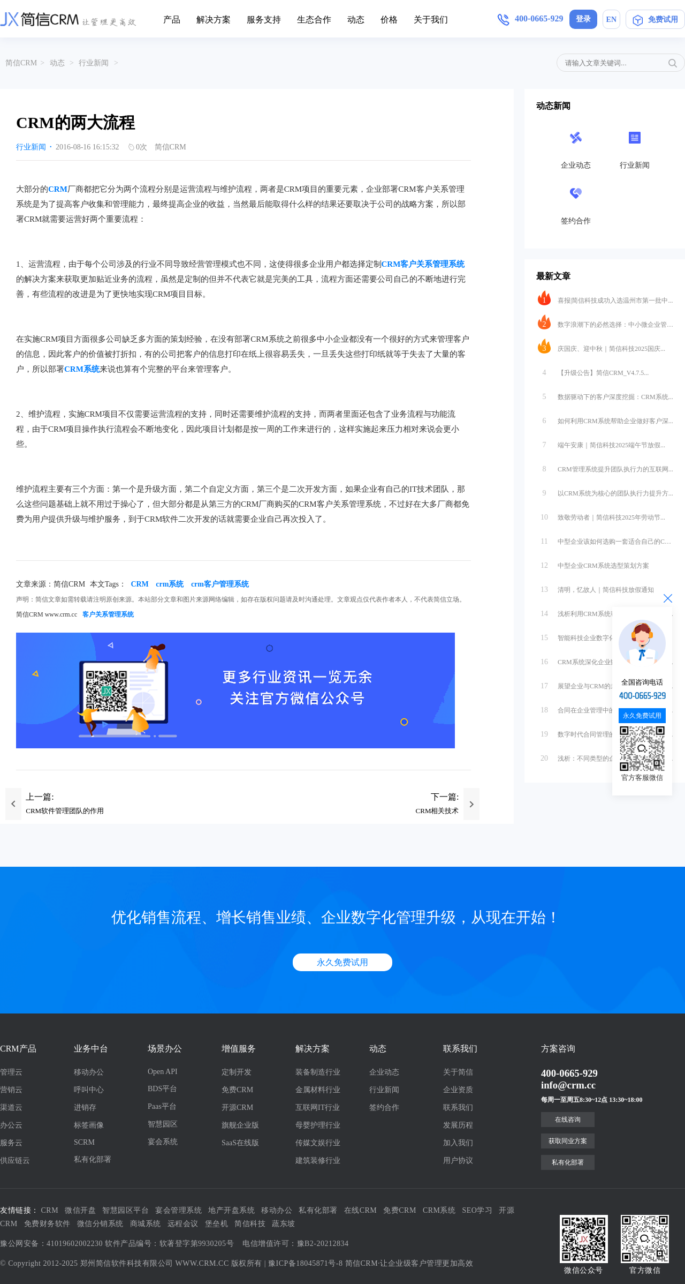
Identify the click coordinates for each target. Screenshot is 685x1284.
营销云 (11, 1090)
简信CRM (21, 63)
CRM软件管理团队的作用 (65, 811)
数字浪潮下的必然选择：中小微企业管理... (605, 321)
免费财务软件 (47, 1224)
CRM (57, 189)
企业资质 (458, 1090)
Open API (163, 1072)
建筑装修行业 (317, 1161)
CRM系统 (82, 369)
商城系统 (145, 1224)
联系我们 (458, 1107)
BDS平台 (162, 1089)
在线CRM (360, 1210)
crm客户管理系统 (220, 584)
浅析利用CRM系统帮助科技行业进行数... (605, 611)
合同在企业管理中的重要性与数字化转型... (605, 707)
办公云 (11, 1125)
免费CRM (237, 1090)
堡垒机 (217, 1224)
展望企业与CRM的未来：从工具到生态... (605, 683)
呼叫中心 (89, 1090)
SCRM (84, 1142)
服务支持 (264, 19)
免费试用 (655, 21)
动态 (355, 19)
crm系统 (170, 584)
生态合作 (314, 19)
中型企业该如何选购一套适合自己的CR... (605, 538)
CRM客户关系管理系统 (423, 264)
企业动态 (384, 1072)
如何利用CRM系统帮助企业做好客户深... (605, 418)
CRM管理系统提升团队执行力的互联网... (605, 466)
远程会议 (183, 1224)
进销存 (85, 1107)
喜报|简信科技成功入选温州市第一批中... (605, 297)
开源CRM (237, 1107)
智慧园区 (163, 1124)
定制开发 (237, 1072)
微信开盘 (80, 1210)
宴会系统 (163, 1142)
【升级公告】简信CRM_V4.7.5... (593, 370)
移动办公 (89, 1072)
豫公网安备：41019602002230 (51, 1244)
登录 (583, 19)
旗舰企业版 (240, 1125)
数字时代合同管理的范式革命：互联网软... (605, 731)
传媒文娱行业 (317, 1143)
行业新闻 (94, 63)
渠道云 (11, 1107)
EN (611, 20)
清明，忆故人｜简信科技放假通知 (596, 587)
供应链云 (15, 1161)
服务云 (11, 1143)
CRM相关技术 (437, 811)
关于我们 (431, 19)
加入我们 (458, 1143)
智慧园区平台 (125, 1210)
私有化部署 (92, 1159)
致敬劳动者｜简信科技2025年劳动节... (601, 514)
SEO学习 (477, 1210)
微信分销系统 (100, 1224)
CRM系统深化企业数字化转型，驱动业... (605, 659)
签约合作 (384, 1107)
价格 (389, 19)
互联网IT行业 (317, 1107)
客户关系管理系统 (108, 614)
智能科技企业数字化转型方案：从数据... (605, 635)
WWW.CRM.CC (202, 1263)
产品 (171, 19)
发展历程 (458, 1125)
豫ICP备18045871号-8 (305, 1263)
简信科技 (249, 1224)
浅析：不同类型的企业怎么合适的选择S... (605, 755)
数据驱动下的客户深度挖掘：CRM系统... (605, 394)
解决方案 (213, 19)
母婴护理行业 (317, 1125)
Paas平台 (162, 1106)
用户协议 (458, 1161)
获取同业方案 (568, 1141)
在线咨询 (568, 1119)
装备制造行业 (317, 1072)
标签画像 (89, 1125)
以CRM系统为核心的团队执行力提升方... (605, 490)
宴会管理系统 (178, 1210)
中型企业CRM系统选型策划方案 (593, 562)
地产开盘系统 (231, 1210)
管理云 (11, 1072)
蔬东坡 (283, 1224)
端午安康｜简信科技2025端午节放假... (601, 442)
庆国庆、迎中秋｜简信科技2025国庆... (601, 346)
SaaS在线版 (240, 1143)
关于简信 (458, 1072)
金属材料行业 (317, 1090)
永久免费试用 (342, 962)
